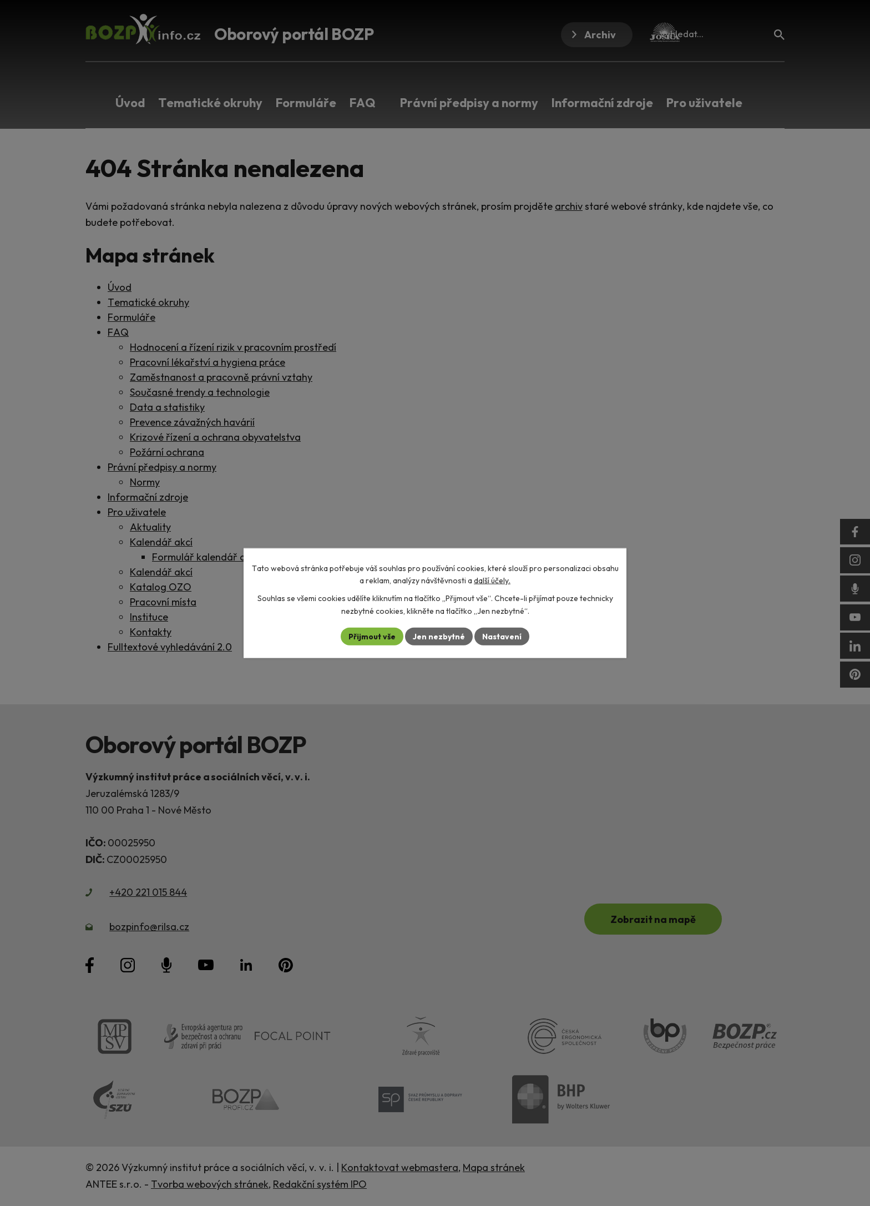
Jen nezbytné (439, 636)
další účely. (492, 581)
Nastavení (502, 636)
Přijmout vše (372, 636)
